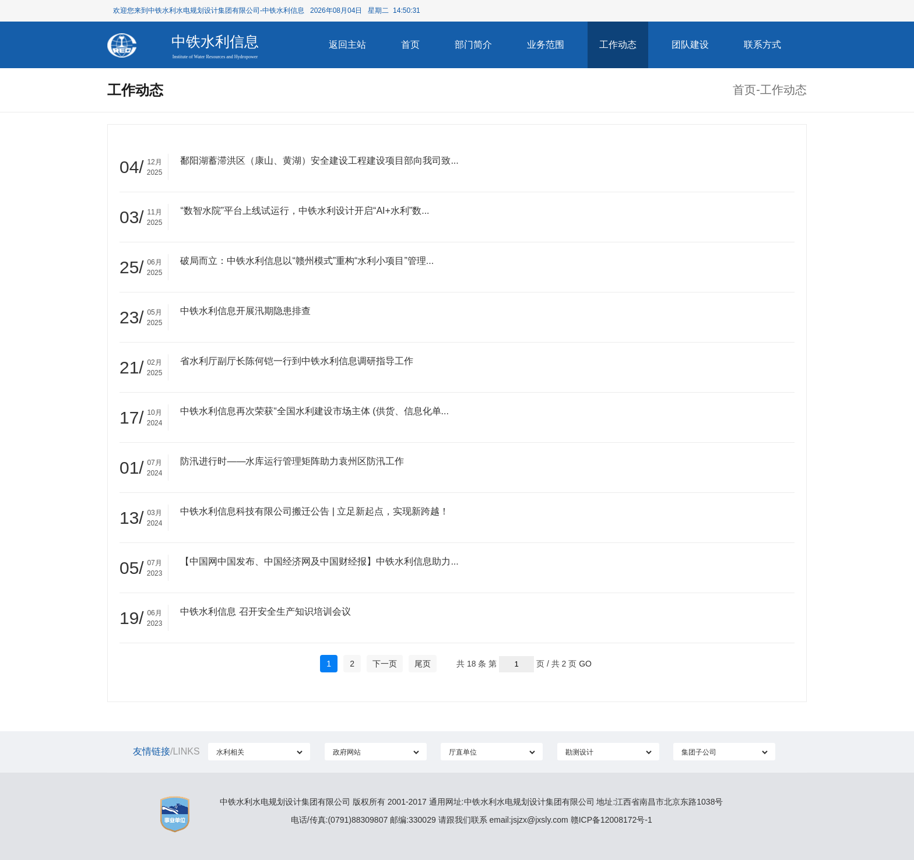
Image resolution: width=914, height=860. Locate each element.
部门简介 (473, 45)
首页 (410, 45)
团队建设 (690, 45)
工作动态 (618, 45)
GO (585, 663)
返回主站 (347, 45)
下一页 (384, 663)
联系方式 (762, 45)
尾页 (422, 663)
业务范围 (545, 45)
